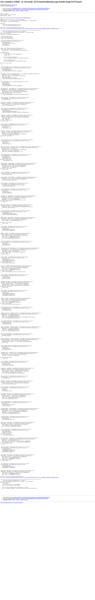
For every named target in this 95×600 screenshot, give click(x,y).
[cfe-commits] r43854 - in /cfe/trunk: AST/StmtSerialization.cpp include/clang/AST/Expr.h (29, 9)
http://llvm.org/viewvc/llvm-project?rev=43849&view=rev (17, 18)
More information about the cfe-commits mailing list (12, 598)
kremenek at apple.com (12, 4)
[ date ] (13, 10)
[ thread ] (18, 10)
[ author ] (26, 10)
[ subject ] (22, 10)
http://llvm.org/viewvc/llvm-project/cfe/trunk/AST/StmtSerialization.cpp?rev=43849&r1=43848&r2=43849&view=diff (31, 31)
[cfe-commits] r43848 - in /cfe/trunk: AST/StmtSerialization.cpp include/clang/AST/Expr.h (30, 8)
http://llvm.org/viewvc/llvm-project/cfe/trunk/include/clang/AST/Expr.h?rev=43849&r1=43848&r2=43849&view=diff (31, 570)
